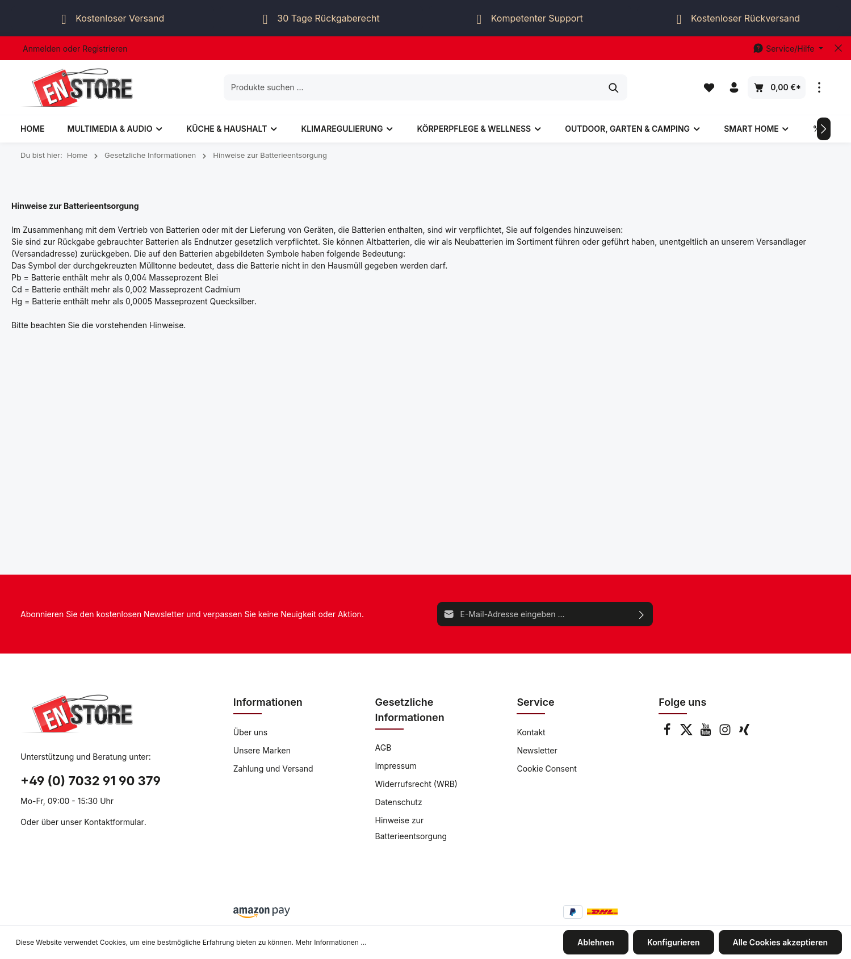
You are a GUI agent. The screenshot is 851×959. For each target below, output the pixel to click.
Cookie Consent (547, 768)
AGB (383, 747)
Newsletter (537, 750)
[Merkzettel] (709, 87)
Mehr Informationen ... (330, 942)
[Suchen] (614, 87)
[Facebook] (668, 733)
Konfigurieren (673, 942)
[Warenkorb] (777, 87)
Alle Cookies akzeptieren (780, 942)
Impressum (396, 765)
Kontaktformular (114, 822)
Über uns (250, 732)
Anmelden (42, 48)
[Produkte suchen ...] (413, 87)
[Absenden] (642, 614)
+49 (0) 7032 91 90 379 (90, 780)
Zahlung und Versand (273, 768)
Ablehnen (595, 942)
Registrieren (104, 48)
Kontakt (531, 732)
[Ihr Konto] (734, 87)
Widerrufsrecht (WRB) (416, 784)
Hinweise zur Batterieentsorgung (411, 828)
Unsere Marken (262, 750)
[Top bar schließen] (838, 48)
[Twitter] (687, 733)
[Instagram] (726, 733)
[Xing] (744, 733)
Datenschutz (398, 802)
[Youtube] (706, 733)
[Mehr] (819, 87)
